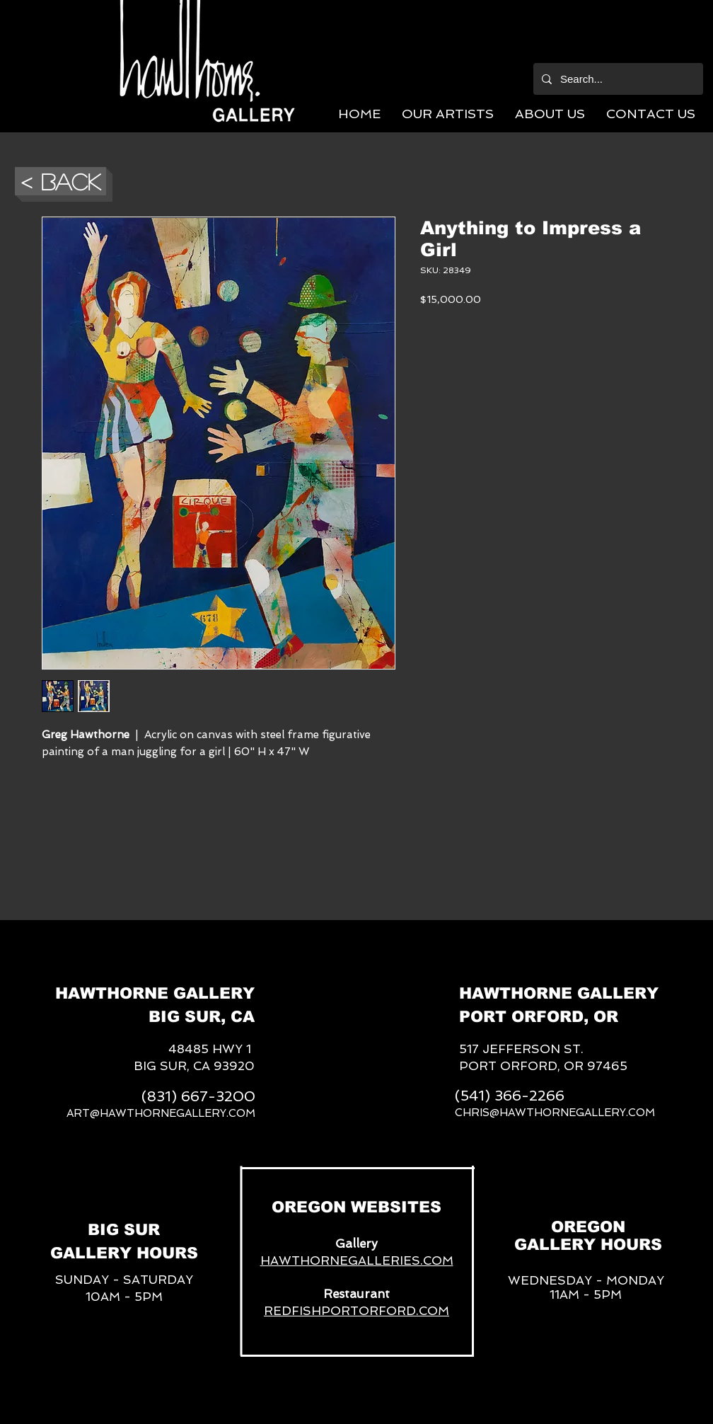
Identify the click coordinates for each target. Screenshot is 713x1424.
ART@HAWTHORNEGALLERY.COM (160, 1113)
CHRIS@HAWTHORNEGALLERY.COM (555, 1112)
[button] (447, 113)
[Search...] (616, 79)
